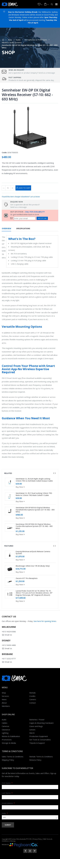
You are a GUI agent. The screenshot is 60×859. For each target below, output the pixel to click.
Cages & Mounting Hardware (41, 723)
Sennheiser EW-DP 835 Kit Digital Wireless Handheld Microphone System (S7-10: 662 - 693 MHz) (35, 509)
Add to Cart (24, 188)
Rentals (32, 693)
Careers (32, 699)
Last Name (7, 793)
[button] (40, 4)
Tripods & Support (37, 743)
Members (6, 706)
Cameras (5, 726)
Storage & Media (9, 743)
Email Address (8, 803)
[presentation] (53, 473)
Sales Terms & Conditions (12, 756)
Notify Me (42, 218)
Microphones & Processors (35, 40)
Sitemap (12, 841)
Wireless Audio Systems (12, 42)
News (4, 699)
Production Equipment (38, 736)
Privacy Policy (37, 839)
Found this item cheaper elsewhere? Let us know (21, 196)
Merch (32, 733)
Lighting (5, 733)
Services (5, 696)
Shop (10, 40)
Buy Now (20, 487)
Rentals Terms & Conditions (41, 756)
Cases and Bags (36, 726)
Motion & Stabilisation (11, 736)
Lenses (32, 729)
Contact (32, 703)
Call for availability (35, 212)
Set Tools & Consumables (40, 739)
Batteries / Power (37, 719)
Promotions (7, 739)
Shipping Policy (8, 760)
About (4, 703)
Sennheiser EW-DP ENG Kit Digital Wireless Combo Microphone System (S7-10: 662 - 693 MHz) (34, 526)
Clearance (6, 729)
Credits (32, 696)
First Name (7, 783)
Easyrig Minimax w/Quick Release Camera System (33, 552)
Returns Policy (35, 760)
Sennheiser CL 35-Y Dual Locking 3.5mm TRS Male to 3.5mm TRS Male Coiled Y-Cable (34, 494)
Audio (18, 40)
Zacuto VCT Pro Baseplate (26, 578)
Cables (4, 723)
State (5, 813)
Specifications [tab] (23, 228)
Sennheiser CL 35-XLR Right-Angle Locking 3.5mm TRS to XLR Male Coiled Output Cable (34, 480)
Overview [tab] (6, 228)
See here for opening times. (45, 621)
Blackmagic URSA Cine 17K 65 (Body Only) (33, 566)
